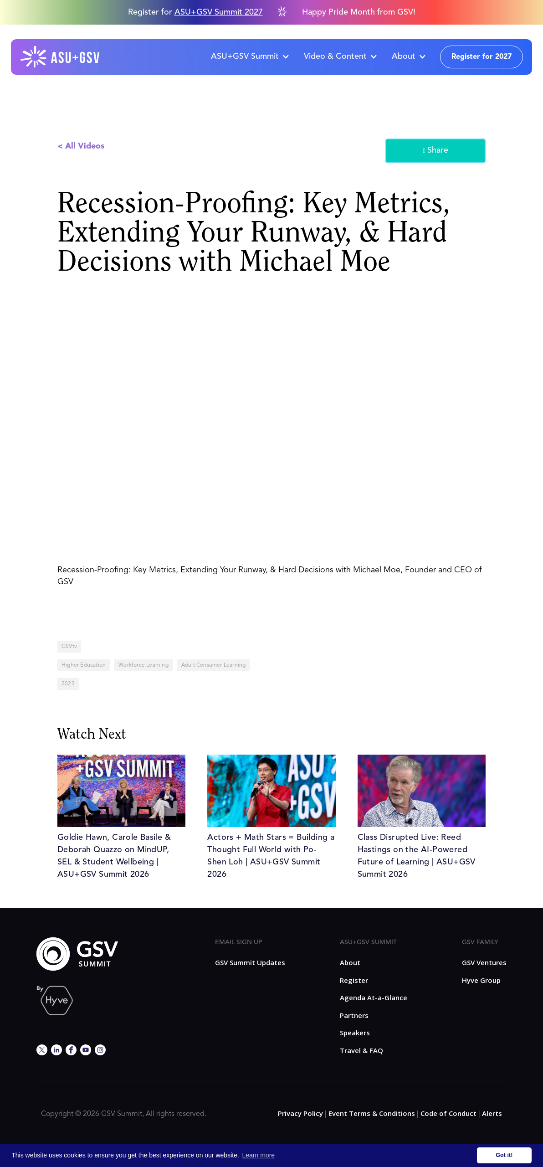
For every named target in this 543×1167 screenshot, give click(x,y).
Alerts (492, 1113)
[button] (250, 57)
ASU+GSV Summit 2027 (218, 12)
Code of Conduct (448, 1113)
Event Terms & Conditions (371, 1113)
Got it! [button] (504, 1155)
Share (435, 151)
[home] (60, 57)
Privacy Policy (300, 1113)
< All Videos (80, 146)
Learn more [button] (258, 1155)
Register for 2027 (481, 57)
